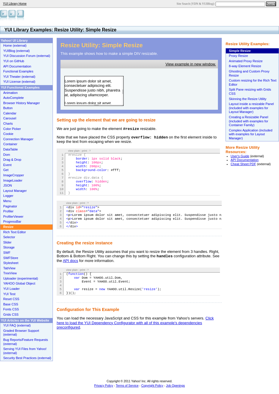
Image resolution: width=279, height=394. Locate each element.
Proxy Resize (238, 56)
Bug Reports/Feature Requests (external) (25, 342)
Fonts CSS (11, 309)
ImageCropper (13, 175)
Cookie (8, 134)
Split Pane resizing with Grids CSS (250, 91)
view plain (74, 150)
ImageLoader (12, 180)
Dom (6, 154)
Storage (9, 247)
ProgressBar (12, 221)
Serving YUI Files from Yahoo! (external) (24, 351)
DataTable (10, 149)
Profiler (8, 211)
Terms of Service (127, 385)
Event (7, 165)
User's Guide (240, 156)
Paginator (10, 206)
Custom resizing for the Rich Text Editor (252, 82)
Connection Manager (18, 139)
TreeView (10, 273)
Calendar (9, 113)
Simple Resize (240, 51)
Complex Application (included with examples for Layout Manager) (250, 134)
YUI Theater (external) (19, 76)
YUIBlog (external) (16, 51)
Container (10, 144)
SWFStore (10, 258)
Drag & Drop (12, 159)
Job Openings (175, 385)
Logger (8, 195)
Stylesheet (11, 263)
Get (6, 170)
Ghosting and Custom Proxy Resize (249, 73)
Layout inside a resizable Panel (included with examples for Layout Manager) (251, 108)
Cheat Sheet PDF (243, 164)
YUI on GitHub (13, 61)
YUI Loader (11, 288)
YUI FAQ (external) (17, 325)
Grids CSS (11, 314)
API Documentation (244, 160)
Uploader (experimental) (20, 278)
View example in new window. (190, 64)
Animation (10, 92)
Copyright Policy (152, 385)
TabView (9, 268)
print (84, 150)
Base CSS (10, 304)
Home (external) (14, 45)
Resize (8, 227)
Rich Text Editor (14, 232)
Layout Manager (15, 190)
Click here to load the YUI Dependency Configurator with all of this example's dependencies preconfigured (135, 322)
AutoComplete (13, 97)
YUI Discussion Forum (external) (26, 56)
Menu (7, 201)
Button (8, 108)
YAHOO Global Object (19, 283)
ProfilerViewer (13, 216)
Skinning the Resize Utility (247, 99)
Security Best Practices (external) (27, 358)
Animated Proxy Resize (246, 61)
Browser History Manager (21, 103)
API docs (70, 260)
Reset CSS (11, 299)
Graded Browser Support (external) (21, 332)
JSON (7, 185)
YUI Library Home (14, 3)
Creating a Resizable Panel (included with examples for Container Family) (248, 121)
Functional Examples (18, 71)
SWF (7, 252)
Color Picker (12, 129)
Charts (8, 123)
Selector (9, 237)
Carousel (9, 118)
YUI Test (9, 294)
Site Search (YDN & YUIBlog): (196, 3)
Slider (7, 242)
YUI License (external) (19, 81)
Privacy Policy (103, 385)
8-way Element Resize (245, 66)
